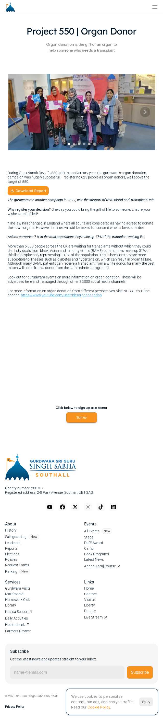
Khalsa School (16, 612)
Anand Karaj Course (100, 566)
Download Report (28, 191)
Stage (88, 537)
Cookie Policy (98, 707)
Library (10, 605)
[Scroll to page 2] (74, 144)
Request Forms (17, 565)
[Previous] (18, 112)
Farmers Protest (18, 631)
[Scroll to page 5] (89, 144)
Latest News (94, 559)
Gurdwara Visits (18, 588)
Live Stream (93, 617)
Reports (11, 548)
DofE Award (93, 543)
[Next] (145, 112)
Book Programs (96, 554)
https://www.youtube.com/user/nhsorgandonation (61, 295)
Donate (90, 611)
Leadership (13, 543)
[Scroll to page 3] (79, 144)
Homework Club (17, 600)
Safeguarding (16, 537)
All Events (91, 531)
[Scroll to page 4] (84, 144)
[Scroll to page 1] (68, 144)
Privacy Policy (14, 706)
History (11, 530)
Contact (90, 594)
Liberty (89, 605)
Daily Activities (16, 618)
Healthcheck (15, 625)
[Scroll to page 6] (95, 144)
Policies (11, 559)
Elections (12, 554)
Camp (89, 548)
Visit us (90, 600)
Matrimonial (14, 594)
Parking (11, 571)
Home (89, 588)
